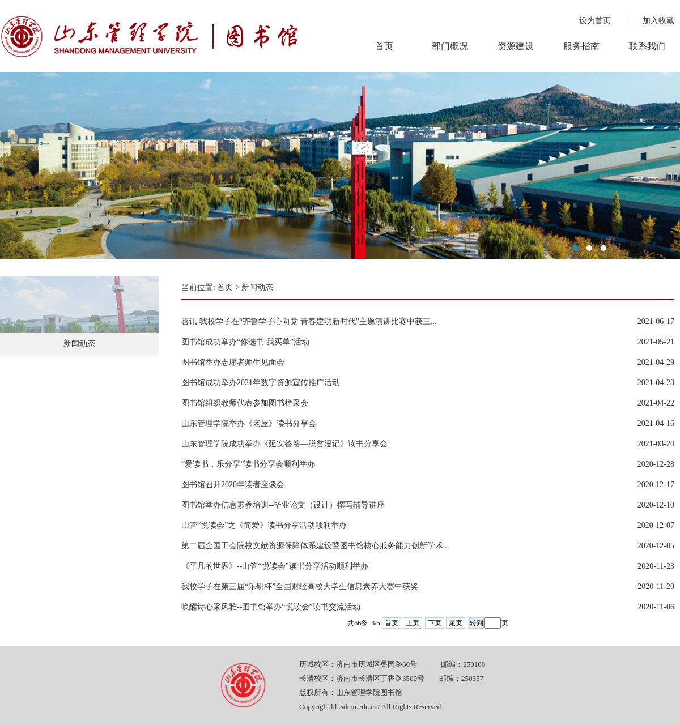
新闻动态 (79, 343)
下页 (434, 623)
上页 (412, 623)
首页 (225, 287)
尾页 (455, 623)
